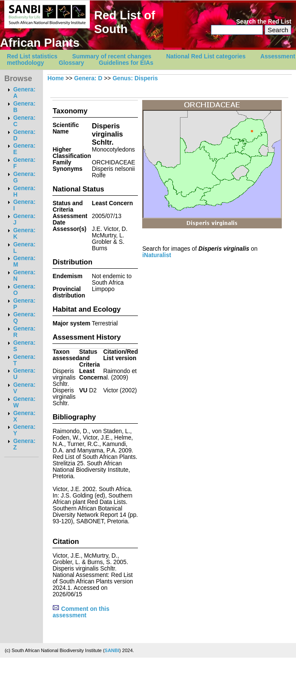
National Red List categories (206, 56)
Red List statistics (32, 56)
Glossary (71, 63)
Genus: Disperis (135, 78)
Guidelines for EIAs (126, 63)
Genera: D (88, 78)
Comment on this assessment (80, 612)
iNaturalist (156, 255)
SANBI (111, 650)
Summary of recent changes (111, 56)
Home (56, 78)
